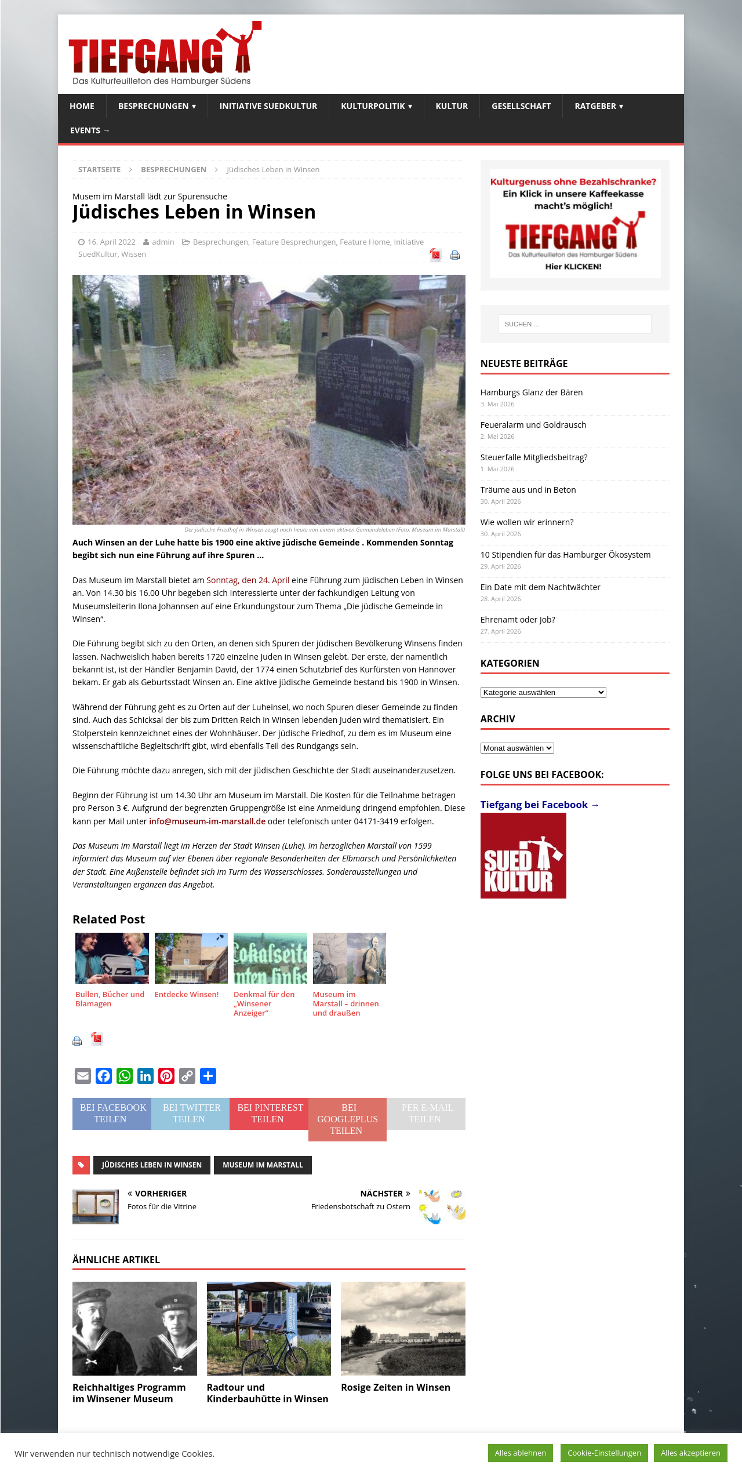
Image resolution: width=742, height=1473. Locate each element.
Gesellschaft (521, 105)
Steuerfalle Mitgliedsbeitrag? (534, 457)
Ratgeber (595, 105)
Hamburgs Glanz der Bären (532, 392)
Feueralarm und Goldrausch (534, 424)
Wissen (133, 254)
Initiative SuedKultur (269, 105)
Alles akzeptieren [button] (691, 1452)
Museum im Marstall (263, 1165)
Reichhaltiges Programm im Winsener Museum (129, 1393)
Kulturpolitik (373, 105)
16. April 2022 (112, 242)
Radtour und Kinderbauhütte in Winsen (268, 1393)
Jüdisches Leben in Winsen (152, 1165)
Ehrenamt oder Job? (518, 619)
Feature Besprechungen (294, 242)
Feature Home (365, 242)
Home (82, 105)
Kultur (452, 105)
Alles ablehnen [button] (521, 1452)
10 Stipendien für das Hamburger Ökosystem (566, 554)
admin (163, 242)
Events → (90, 130)
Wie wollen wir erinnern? (527, 522)
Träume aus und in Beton (528, 489)
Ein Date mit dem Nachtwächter (541, 586)
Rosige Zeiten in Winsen (395, 1387)
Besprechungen (153, 105)
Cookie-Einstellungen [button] (604, 1452)
